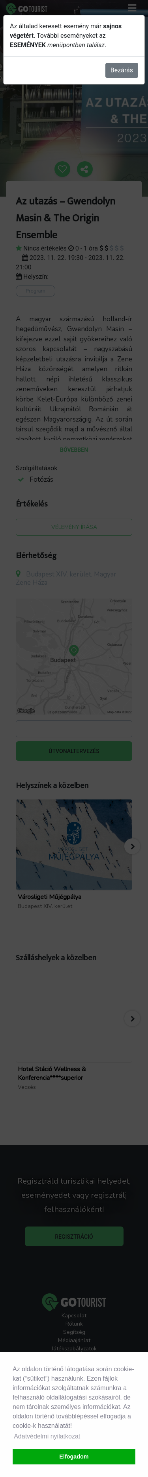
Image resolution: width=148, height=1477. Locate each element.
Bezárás (122, 70)
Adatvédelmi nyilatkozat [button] (47, 1436)
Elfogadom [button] (73, 1456)
